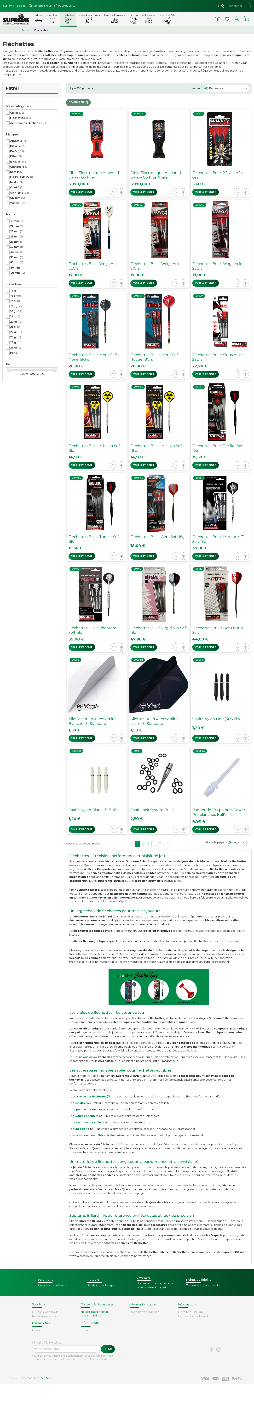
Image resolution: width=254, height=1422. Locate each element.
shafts (80, 1103)
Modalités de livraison (144, 1312)
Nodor (16, 182)
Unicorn (18, 197)
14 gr (15, 290)
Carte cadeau (41, 1363)
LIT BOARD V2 (21, 177)
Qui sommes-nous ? (46, 1312)
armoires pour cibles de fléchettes (100, 1135)
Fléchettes (20, 117)
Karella (16, 172)
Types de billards (190, 1324)
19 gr (15, 316)
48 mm (17, 272)
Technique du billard (193, 1320)
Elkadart (18, 161)
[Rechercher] (235, 6)
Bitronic (17, 146)
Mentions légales (44, 1328)
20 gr (16, 321)
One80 (16, 187)
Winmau (17, 203)
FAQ (35, 1355)
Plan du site (40, 1336)
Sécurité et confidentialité (50, 1324)
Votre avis (184, 1332)
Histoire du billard (190, 1312)
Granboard (19, 166)
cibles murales (164, 1185)
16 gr (15, 295)
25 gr (15, 342)
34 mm (16, 252)
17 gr (15, 301)
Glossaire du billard (191, 1328)
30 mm (16, 246)
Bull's (17, 151)
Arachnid (18, 140)
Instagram (218, 1388)
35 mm (16, 257)
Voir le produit (81, 192)
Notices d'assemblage (95, 1311)
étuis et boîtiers (87, 1116)
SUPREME (19, 192)
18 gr (16, 311)
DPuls (16, 156)
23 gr (15, 337)
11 (160, 843)
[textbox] (216, 88)
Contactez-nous (43, 1332)
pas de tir (82, 1128)
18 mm (16, 221)
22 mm (16, 231)
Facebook (211, 1388)
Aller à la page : (215, 842)
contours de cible (88, 1122)
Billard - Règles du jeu (95, 1327)
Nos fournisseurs (44, 1316)
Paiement (39, 1367)
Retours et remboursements (52, 1359)
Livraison (38, 1351)
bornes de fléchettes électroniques (197, 1185)
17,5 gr (16, 306)
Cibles (17, 112)
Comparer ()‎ (78, 102)
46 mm (16, 267)
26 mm (16, 241)
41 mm (16, 262)
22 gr (16, 332)
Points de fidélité (141, 1316)
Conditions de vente (46, 1320)
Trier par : (195, 88)
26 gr (15, 347)
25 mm (16, 236)
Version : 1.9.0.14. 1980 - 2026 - (30, 1416)
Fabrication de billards (193, 1316)
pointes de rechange (90, 1109)
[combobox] (226, 88)
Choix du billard (91, 1315)
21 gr (15, 326)
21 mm (16, 226)
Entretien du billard (94, 1323)
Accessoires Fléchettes (29, 123)
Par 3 (15, 352)
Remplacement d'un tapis (98, 1319)
